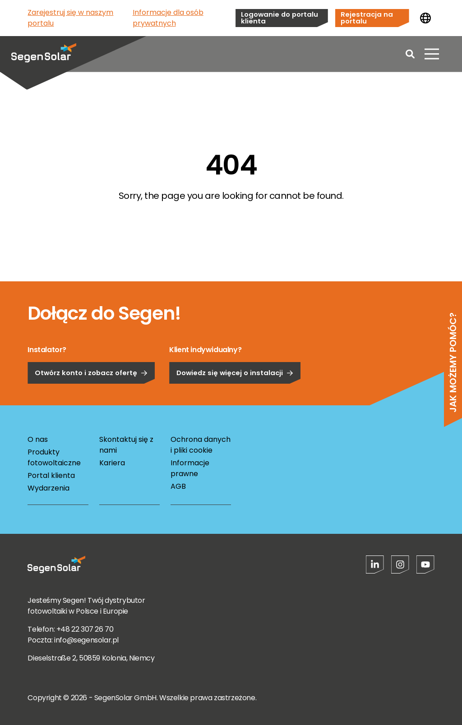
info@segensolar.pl (86, 640)
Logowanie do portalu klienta (279, 17)
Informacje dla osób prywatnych (168, 17)
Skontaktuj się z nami (126, 444)
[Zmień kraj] (425, 18)
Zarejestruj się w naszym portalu (70, 17)
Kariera (112, 463)
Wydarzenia (48, 488)
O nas (38, 439)
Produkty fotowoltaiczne (54, 457)
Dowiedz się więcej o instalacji (234, 400)
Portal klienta (51, 475)
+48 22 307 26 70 (85, 629)
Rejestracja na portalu (367, 17)
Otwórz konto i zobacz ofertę (91, 400)
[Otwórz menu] (432, 54)
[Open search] (410, 54)
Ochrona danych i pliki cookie (201, 444)
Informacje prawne (190, 468)
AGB (178, 486)
